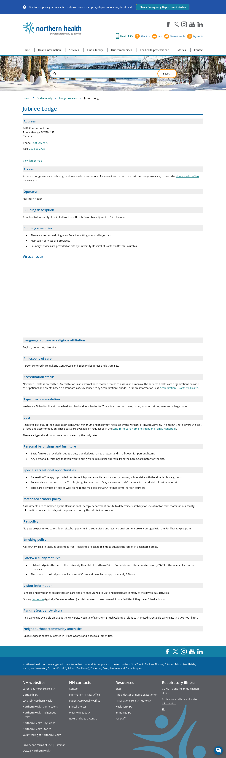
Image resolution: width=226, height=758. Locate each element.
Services (74, 50)
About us (145, 36)
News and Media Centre (83, 718)
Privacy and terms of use (37, 745)
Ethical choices (77, 706)
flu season (38, 599)
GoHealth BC (30, 694)
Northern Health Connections (40, 706)
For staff (120, 718)
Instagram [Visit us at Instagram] (184, 24)
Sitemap (60, 745)
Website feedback (79, 712)
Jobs (160, 36)
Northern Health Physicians (39, 723)
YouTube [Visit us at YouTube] (192, 24)
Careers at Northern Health (39, 688)
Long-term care (68, 98)
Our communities (121, 50)
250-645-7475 (40, 143)
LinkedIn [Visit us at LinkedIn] (200, 24)
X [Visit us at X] (176, 24)
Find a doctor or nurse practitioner (136, 694)
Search (55, 73)
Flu (163, 709)
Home (26, 50)
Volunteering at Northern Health (42, 735)
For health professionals (154, 50)
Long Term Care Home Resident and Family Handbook (144, 428)
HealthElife (126, 36)
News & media (177, 36)
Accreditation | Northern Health (179, 388)
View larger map (32, 160)
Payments (198, 36)
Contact (198, 50)
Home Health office (187, 176)
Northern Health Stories (37, 729)
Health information (49, 50)
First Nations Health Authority (133, 700)
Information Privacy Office (84, 694)
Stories (182, 50)
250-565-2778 (37, 148)
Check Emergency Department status (163, 7)
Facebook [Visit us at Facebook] (168, 24)
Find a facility (95, 50)
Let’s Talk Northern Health (38, 700)
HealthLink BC (124, 706)
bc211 (119, 688)
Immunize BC (123, 712)
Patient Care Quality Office (84, 700)
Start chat (218, 750)
